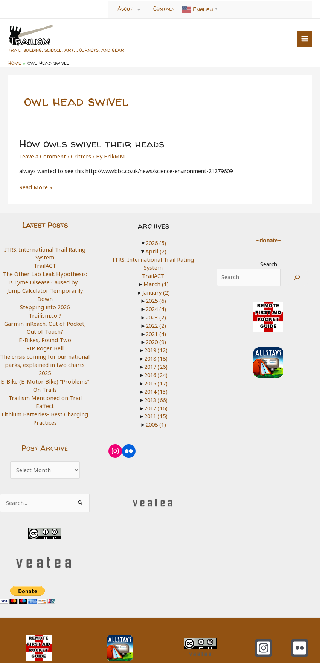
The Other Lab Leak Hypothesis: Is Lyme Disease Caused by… (45, 277)
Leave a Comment (42, 155)
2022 (156, 323)
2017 (156, 364)
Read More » (35, 187)
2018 (156, 356)
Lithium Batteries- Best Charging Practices (44, 400)
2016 (156, 373)
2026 (156, 242)
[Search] (297, 276)
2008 (156, 422)
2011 (156, 413)
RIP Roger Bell (45, 338)
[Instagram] (263, 629)
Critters (79, 155)
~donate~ (268, 239)
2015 (156, 381)
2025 (45, 363)
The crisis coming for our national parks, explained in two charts (45, 351)
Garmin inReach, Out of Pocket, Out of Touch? (45, 318)
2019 (156, 348)
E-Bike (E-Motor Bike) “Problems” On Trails (45, 375)
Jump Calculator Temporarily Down (45, 289)
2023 (156, 315)
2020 (156, 340)
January (156, 291)
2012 (156, 406)
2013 (156, 397)
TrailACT (45, 264)
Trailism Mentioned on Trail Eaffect (45, 387)
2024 (156, 307)
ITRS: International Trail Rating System (45, 252)
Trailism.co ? (44, 305)
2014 (156, 389)
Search (268, 263)
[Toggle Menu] (138, 9)
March (156, 283)
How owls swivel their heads (90, 142)
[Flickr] (299, 629)
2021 (156, 332)
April (156, 250)
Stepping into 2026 (45, 297)
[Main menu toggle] (304, 39)
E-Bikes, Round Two (45, 330)
